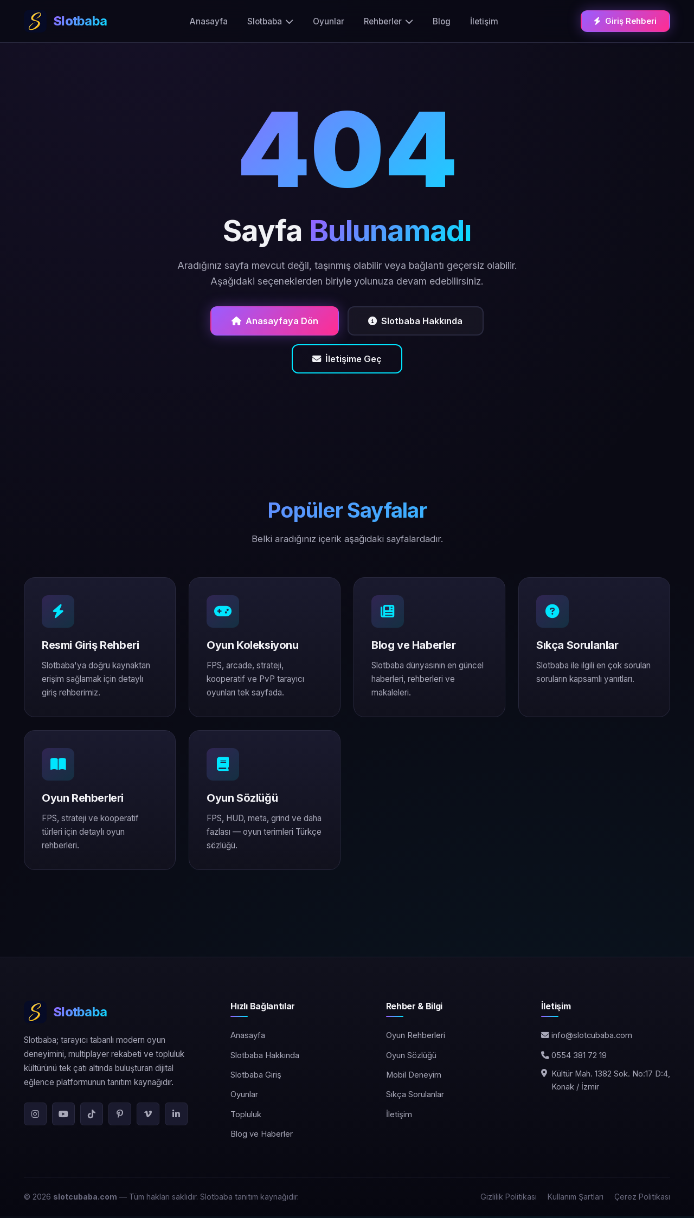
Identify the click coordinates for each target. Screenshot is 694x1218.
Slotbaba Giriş (255, 1077)
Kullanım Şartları (575, 1198)
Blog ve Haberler (261, 1137)
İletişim (485, 21)
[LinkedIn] (176, 1116)
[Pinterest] (119, 1116)
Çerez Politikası (642, 1198)
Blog (442, 21)
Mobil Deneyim (413, 1077)
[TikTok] (91, 1116)
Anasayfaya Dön (272, 320)
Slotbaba (271, 21)
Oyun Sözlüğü (411, 1057)
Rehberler (389, 21)
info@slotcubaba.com (586, 1038)
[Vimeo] (148, 1116)
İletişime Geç (347, 360)
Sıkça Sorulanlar (415, 1097)
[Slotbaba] (114, 1014)
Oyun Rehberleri (415, 1038)
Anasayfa (209, 21)
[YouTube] (63, 1116)
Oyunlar (329, 21)
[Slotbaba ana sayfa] (65, 21)
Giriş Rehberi (626, 20)
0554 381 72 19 (574, 1057)
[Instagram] (35, 1116)
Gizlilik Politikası (508, 1198)
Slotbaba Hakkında (418, 320)
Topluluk (245, 1117)
